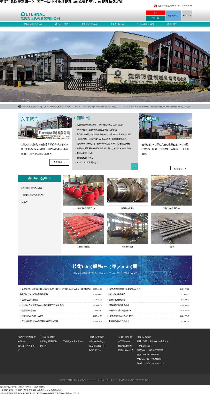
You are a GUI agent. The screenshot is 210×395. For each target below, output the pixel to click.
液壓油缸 (155, 18)
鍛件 (155, 13)
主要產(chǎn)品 (117, 24)
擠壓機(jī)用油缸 (127, 208)
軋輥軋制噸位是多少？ (119, 321)
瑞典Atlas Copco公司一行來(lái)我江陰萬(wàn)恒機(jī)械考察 (103, 144)
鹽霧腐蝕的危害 (29, 310)
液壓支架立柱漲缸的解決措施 (35, 294)
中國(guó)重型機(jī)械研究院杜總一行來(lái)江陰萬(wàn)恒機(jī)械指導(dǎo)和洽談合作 (115, 148)
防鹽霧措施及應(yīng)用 (32, 316)
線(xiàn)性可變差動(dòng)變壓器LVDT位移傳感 (43, 305)
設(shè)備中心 (173, 24)
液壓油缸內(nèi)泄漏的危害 (121, 316)
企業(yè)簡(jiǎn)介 (97, 341)
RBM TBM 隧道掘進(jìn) (87, 162)
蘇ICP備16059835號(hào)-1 (108, 380)
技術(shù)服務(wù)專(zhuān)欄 (105, 266)
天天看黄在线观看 (62, 393)
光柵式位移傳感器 (117, 300)
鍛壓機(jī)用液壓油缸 (31, 187)
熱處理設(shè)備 (125, 346)
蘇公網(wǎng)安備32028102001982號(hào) (134, 380)
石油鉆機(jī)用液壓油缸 (172, 208)
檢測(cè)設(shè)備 (126, 350)
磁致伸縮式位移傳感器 (119, 305)
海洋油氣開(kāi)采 (85, 153)
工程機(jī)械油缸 (83, 247)
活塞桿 (24, 202)
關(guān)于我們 (61, 24)
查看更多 (134, 166)
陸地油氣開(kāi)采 (85, 158)
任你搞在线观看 (48, 393)
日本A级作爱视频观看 (8, 393)
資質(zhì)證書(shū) (89, 24)
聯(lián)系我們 (55, 29)
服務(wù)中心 (30, 29)
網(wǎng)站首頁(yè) (33, 24)
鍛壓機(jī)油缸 (127, 247)
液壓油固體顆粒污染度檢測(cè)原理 (125, 289)
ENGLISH (187, 16)
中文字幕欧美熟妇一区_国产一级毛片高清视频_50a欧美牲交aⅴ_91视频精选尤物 (30, 390)
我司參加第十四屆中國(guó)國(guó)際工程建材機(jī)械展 (102, 139)
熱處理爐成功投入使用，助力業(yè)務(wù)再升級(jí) (50, 107)
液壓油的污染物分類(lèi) (120, 310)
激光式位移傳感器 (117, 294)
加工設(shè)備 (124, 341)
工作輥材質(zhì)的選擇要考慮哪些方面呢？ (41, 321)
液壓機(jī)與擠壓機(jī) (26, 348)
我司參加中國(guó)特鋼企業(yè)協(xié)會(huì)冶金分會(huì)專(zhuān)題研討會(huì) (113, 134)
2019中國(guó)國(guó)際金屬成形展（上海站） (100, 107)
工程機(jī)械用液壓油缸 (33, 195)
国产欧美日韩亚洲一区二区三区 (29, 393)
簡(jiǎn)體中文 (173, 16)
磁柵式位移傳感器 (30, 300)
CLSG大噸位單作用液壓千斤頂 (83, 208)
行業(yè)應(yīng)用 (145, 24)
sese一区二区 (74, 393)
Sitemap (93, 380)
